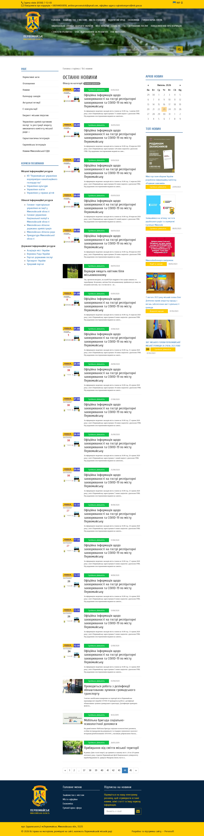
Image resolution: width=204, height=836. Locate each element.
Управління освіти (36, 189)
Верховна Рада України (38, 253)
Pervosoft (169, 831)
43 (119, 770)
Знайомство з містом (75, 20)
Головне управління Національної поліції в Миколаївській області (38, 218)
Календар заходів (31, 96)
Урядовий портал (35, 264)
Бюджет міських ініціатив (36, 115)
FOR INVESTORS (117, 31)
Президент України (36, 260)
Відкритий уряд (116, 20)
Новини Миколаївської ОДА (36, 151)
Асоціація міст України (38, 250)
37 (84, 770)
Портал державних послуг (40, 257)
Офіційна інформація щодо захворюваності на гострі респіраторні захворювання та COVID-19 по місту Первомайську (110, 100)
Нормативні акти (31, 77)
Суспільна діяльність (96, 90)
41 (108, 770)
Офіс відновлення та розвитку (91, 31)
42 (113, 770)
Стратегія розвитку (62, 31)
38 (90, 770)
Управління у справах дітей (40, 192)
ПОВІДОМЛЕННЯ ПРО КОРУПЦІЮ (166, 26)
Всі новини (87, 68)
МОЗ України (102, 26)
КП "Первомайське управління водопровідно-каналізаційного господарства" (42, 179)
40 (102, 770)
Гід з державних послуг (135, 26)
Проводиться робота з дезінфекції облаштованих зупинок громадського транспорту (109, 690)
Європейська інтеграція (34, 144)
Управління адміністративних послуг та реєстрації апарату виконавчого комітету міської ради (38, 126)
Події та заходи (156, 264)
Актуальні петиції (31, 102)
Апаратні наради (157, 311)
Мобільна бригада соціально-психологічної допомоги (104, 722)
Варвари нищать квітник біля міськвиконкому (104, 273)
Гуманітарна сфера (152, 20)
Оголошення (29, 83)
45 (131, 770)
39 (96, 770)
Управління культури (37, 186)
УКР (176, 2)
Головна (55, 20)
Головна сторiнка (71, 68)
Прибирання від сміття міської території (111, 748)
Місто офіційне (97, 20)
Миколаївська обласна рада (41, 231)
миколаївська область (33, 38)
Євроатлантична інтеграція (36, 138)
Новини (26, 89)
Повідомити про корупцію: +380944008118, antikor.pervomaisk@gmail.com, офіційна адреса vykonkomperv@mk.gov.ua (83, 5)
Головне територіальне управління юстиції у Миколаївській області (38, 208)
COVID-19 (115, 26)
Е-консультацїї (30, 109)
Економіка (133, 20)
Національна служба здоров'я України (72, 26)
